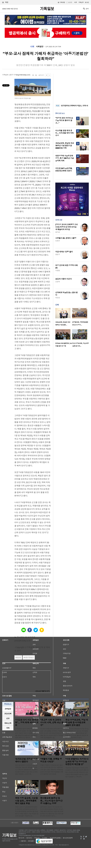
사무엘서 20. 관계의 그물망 (65, 238)
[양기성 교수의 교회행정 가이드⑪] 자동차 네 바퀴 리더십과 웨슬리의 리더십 (66, 227)
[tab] (7, 708)
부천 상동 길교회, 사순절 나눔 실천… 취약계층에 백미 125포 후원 (26, 801)
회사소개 (21, 838)
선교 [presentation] (8, 718)
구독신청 (81, 2)
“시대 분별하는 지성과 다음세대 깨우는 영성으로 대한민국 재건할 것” (76, 761)
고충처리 (23, 841)
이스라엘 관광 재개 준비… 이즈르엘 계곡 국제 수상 (64, 133)
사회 (32, 46)
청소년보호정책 (68, 838)
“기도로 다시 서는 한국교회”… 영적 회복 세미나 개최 (26, 722)
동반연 (18, 657)
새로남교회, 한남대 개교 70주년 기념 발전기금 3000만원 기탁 (64, 145)
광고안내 (29, 838)
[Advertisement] (72, 88)
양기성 (57, 232)
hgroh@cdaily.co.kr (23, 75)
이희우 (57, 241)
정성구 (57, 254)
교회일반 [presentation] (8, 709)
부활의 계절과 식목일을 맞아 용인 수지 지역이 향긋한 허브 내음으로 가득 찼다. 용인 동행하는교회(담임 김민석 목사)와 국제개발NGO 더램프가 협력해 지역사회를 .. (51, 769)
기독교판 (62, 2)
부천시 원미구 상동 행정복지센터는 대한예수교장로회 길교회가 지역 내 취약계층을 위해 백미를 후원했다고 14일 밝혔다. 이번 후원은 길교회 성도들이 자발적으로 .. (26, 811)
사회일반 (39, 46)
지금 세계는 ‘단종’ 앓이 (64, 251)
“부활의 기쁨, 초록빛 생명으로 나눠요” (51, 760)
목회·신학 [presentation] (7, 723)
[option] (63, 317)
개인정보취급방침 (55, 838)
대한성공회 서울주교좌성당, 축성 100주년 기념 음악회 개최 (64, 158)
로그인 (87, 2)
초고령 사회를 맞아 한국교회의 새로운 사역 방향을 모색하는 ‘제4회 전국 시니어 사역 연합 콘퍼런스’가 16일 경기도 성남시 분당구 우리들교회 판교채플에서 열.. (51, 733)
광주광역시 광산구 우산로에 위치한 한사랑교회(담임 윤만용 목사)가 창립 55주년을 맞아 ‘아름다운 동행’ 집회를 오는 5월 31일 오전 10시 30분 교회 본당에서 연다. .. (51, 811)
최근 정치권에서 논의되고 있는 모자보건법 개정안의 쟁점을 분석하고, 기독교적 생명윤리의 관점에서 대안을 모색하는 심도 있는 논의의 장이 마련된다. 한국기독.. (26, 769)
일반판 (70, 2)
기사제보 (44, 838)
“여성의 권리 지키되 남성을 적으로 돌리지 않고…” (64, 120)
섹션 (5, 2)
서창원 (57, 270)
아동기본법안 (29, 657)
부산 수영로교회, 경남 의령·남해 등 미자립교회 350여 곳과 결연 (76, 722)
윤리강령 (31, 841)
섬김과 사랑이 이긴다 (63, 279)
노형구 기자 (12, 75)
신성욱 (57, 282)
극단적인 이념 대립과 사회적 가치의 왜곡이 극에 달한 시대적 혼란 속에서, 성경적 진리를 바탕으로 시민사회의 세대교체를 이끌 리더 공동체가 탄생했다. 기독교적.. (76, 772)
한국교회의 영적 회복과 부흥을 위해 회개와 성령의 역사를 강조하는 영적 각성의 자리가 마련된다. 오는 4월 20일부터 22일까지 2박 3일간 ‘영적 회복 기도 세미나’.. (26, 733)
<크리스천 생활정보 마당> (42, 691)
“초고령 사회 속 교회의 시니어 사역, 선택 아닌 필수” (51, 722)
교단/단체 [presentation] (7, 713)
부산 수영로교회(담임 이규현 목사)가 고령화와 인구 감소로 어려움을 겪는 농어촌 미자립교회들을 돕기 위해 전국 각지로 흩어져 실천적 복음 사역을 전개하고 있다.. (76, 733)
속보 (57, 105)
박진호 (57, 298)
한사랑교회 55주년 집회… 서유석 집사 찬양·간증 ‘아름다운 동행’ (51, 801)
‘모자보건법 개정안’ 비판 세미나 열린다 (26, 760)
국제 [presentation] (8, 728)
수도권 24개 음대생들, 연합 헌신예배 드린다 (63, 169)
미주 (75, 2)
